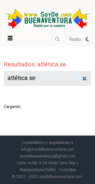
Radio (72, 39)
